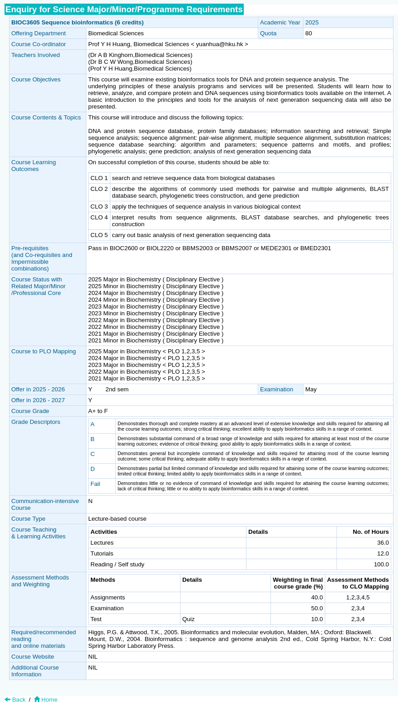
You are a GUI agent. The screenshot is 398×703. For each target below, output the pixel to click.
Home (44, 699)
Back (15, 699)
